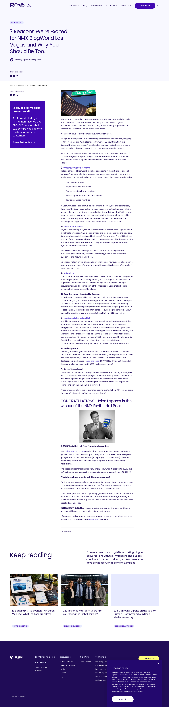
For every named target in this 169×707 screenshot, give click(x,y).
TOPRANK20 (93, 519)
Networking (69, 273)
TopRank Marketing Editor (32, 60)
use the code (93, 361)
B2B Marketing (16, 23)
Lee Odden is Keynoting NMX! (77, 318)
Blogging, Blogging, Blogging (76, 167)
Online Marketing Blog (75, 451)
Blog (11, 85)
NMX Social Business (73, 226)
